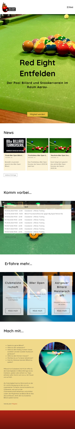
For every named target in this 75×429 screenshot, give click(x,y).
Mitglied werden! (37, 114)
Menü (70, 7)
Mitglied (14, 404)
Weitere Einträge (10, 175)
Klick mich (13, 310)
